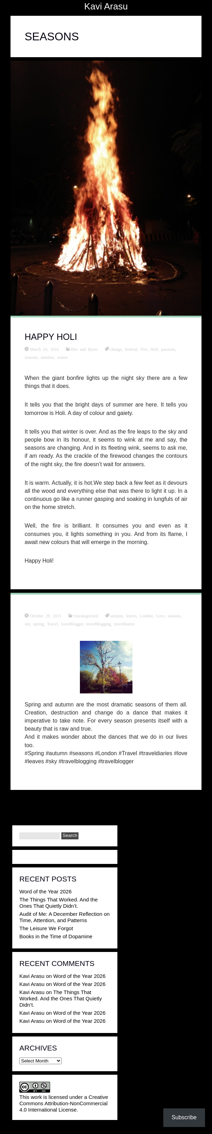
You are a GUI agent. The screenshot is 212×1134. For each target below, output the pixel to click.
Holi (154, 349)
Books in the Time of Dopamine (55, 936)
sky (27, 624)
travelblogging (99, 624)
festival (131, 349)
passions (168, 349)
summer (47, 357)
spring (38, 624)
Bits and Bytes (84, 349)
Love (160, 615)
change (116, 349)
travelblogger (72, 624)
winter (62, 357)
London (146, 615)
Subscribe (184, 1117)
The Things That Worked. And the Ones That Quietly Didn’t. (58, 903)
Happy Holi (51, 337)
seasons (31, 357)
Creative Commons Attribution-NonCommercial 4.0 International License (63, 1103)
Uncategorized (86, 615)
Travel (52, 624)
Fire (144, 349)
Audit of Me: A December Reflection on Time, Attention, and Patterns (64, 917)
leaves (131, 615)
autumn (116, 615)
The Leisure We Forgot (46, 928)
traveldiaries (124, 624)
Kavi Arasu (106, 6)
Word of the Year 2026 (45, 891)
